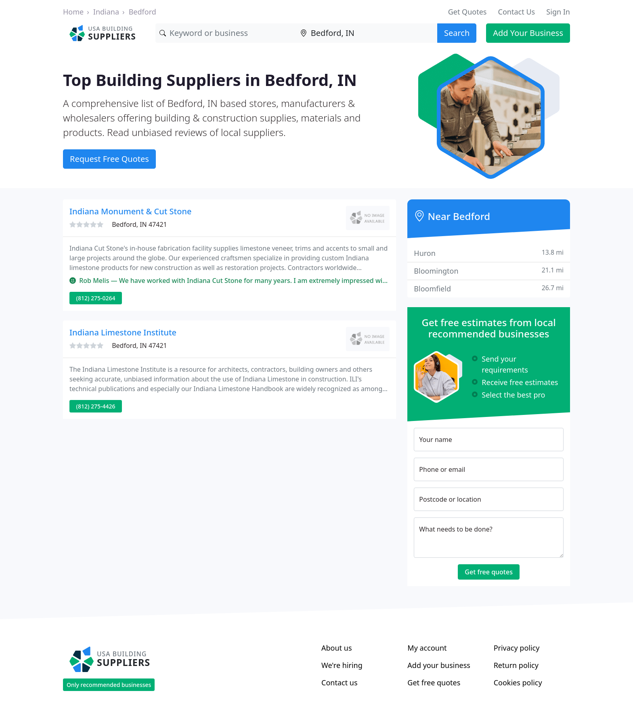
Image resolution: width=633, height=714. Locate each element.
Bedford (142, 12)
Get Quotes (467, 12)
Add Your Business (528, 32)
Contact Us (516, 12)
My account (426, 648)
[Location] (367, 33)
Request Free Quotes (109, 158)
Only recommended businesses (109, 685)
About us (336, 648)
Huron (489, 253)
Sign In (558, 12)
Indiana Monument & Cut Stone (130, 211)
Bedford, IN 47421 (139, 224)
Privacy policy (517, 648)
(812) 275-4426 (95, 406)
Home (73, 12)
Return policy (516, 665)
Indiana (106, 12)
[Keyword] (225, 33)
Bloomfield (489, 288)
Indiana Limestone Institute (122, 332)
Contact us (339, 682)
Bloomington (489, 271)
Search (457, 32)
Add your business (438, 665)
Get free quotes (489, 571)
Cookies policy (518, 682)
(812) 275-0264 (95, 298)
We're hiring (342, 665)
